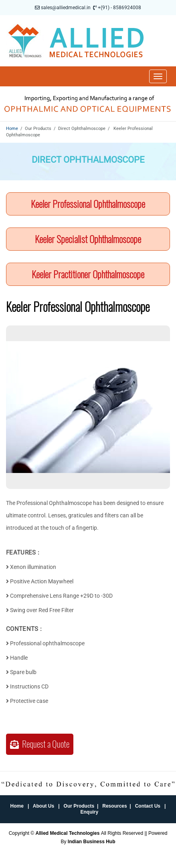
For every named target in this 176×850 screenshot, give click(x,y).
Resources (114, 806)
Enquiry (90, 812)
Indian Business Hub (91, 841)
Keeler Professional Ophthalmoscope (88, 204)
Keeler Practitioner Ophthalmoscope (88, 274)
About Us (43, 806)
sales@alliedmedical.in (66, 7)
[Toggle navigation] (158, 76)
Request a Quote (39, 744)
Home (12, 128)
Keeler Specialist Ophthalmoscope (88, 239)
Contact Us (147, 806)
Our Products (79, 806)
